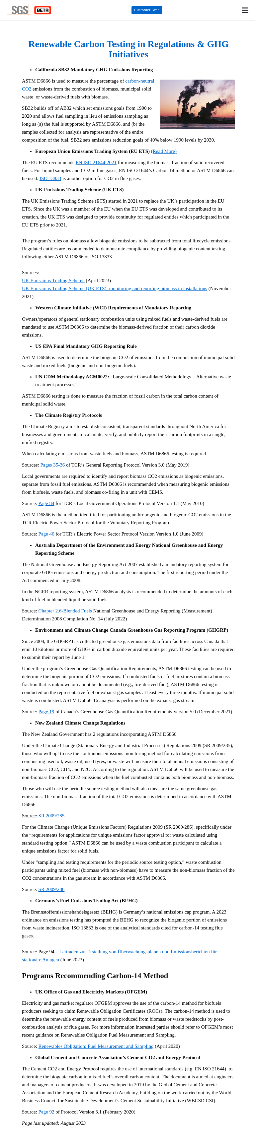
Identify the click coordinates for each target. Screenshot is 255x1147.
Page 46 (46, 534)
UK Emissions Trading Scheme (53, 280)
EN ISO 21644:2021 (96, 162)
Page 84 (46, 503)
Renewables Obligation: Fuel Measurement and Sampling (96, 1046)
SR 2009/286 (52, 889)
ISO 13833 (50, 178)
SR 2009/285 (52, 815)
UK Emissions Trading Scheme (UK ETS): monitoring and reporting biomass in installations (114, 288)
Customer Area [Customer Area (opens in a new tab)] (146, 10)
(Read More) (164, 151)
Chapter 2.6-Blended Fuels (65, 610)
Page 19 (46, 711)
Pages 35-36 (52, 465)
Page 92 (46, 1112)
